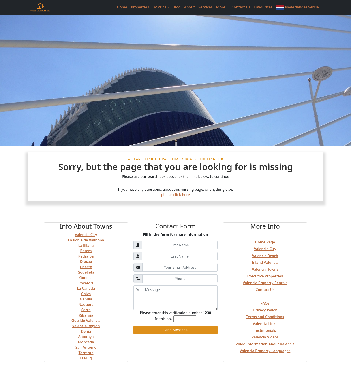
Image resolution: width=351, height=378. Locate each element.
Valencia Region (86, 325)
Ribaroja (86, 315)
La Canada (86, 288)
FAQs (265, 303)
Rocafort (86, 283)
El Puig (86, 358)
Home (122, 7)
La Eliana (86, 245)
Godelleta (85, 272)
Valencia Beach (265, 255)
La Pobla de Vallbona (86, 240)
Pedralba (86, 256)
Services (205, 7)
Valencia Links (265, 323)
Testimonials (265, 330)
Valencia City (86, 234)
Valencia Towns (265, 269)
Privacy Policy (265, 310)
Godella (85, 277)
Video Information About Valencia (265, 344)
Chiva (86, 293)
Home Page (265, 242)
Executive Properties (265, 276)
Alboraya (86, 336)
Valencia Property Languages (265, 350)
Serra (85, 309)
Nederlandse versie (297, 7)
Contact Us (240, 7)
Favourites (263, 7)
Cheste (86, 266)
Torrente (86, 352)
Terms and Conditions (265, 316)
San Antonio (85, 347)
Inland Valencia (265, 262)
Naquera (86, 304)
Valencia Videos (264, 337)
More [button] (220, 7)
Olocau (86, 261)
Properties (140, 7)
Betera (86, 250)
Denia (86, 331)
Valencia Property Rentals (265, 282)
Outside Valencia (86, 320)
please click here (175, 194)
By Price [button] (159, 7)
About (189, 7)
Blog (177, 7)
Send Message (175, 329)
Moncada (86, 342)
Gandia (86, 299)
